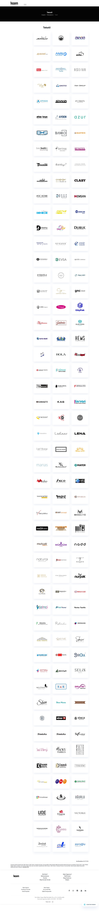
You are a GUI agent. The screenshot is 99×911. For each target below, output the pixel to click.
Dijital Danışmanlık (46, 891)
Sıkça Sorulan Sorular (45, 880)
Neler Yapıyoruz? (67, 874)
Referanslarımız (78, 2)
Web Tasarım (26, 887)
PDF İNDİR (59, 899)
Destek (86, 2)
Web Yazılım (47, 887)
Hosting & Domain (25, 889)
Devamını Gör (26, 867)
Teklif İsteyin (62, 2)
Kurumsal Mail (46, 889)
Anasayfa (43, 14)
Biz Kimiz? (45, 874)
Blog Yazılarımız (67, 878)
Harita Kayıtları (25, 891)
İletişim (70, 2)
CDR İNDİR (53, 899)
